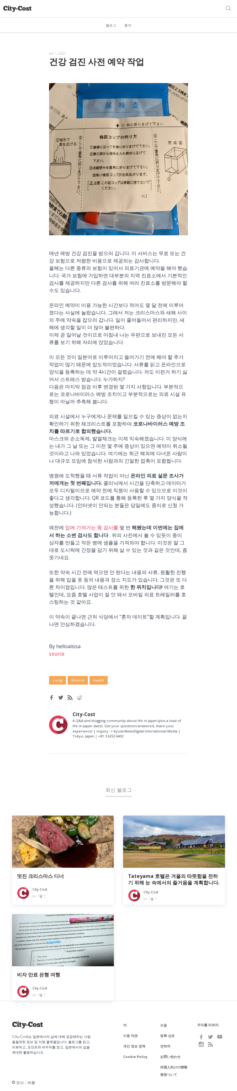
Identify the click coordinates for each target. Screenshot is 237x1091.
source (57, 653)
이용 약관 (130, 1035)
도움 (163, 1024)
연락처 (165, 1045)
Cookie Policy (135, 1056)
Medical (77, 680)
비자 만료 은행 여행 (38, 974)
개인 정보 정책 (134, 1045)
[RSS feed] (70, 697)
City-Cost (84, 713)
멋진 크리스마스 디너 (40, 875)
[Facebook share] (51, 697)
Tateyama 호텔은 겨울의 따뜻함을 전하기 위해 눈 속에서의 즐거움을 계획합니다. (173, 879)
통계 (127, 25)
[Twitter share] (60, 697)
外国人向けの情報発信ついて (173, 1070)
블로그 (111, 25)
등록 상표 (167, 1035)
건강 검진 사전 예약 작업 (98, 61)
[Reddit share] (79, 697)
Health (98, 680)
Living (57, 680)
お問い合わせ (170, 1056)
